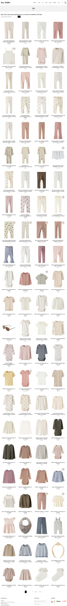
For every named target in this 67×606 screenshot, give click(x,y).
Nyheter (34, 2)
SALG (59, 2)
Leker (46, 2)
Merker (54, 2)
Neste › (36, 591)
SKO (42, 2)
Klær (39, 2)
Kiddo (50, 2)
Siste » (40, 591)
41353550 (5, 603)
